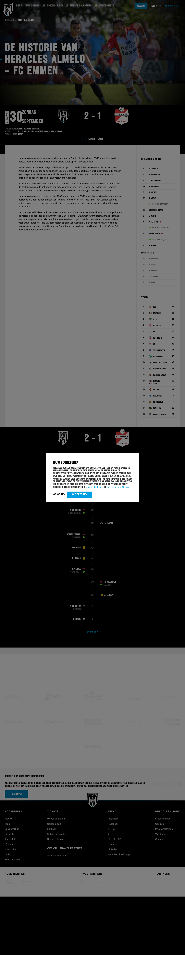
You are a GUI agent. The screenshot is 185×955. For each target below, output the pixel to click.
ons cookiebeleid (94, 487)
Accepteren (79, 494)
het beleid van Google (118, 487)
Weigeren (59, 494)
